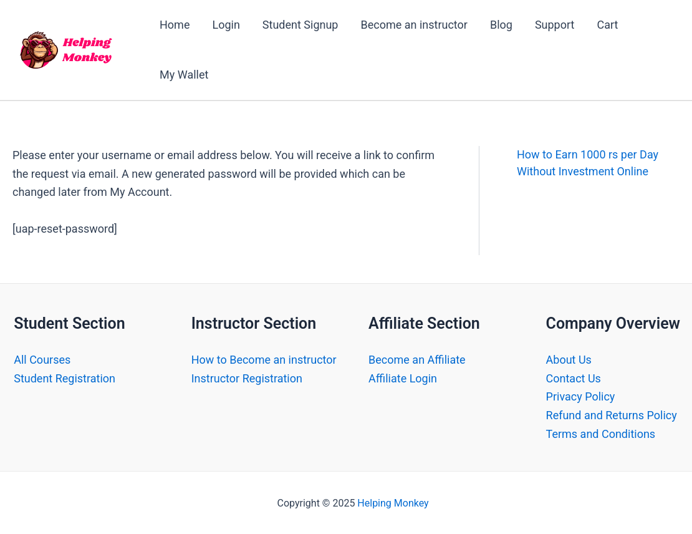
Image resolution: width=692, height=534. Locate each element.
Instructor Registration (246, 378)
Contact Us (573, 378)
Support (555, 24)
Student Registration (64, 378)
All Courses (42, 359)
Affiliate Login (402, 378)
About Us (569, 359)
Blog (501, 24)
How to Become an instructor (264, 359)
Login (225, 24)
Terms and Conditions (601, 433)
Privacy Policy (580, 396)
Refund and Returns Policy (611, 415)
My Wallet (184, 74)
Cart (607, 24)
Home (175, 24)
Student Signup (300, 24)
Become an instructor (413, 24)
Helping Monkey (392, 503)
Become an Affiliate (417, 359)
